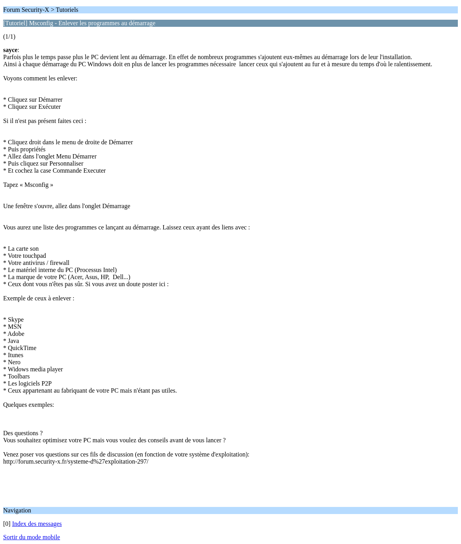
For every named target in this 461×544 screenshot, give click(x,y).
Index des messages (37, 523)
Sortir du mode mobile (31, 537)
